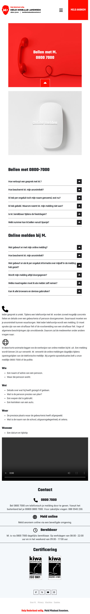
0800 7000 (49, 500)
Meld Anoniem (78, 10)
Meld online (49, 516)
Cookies (57, 602)
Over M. (33, 602)
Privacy (41, 602)
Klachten (48, 602)
